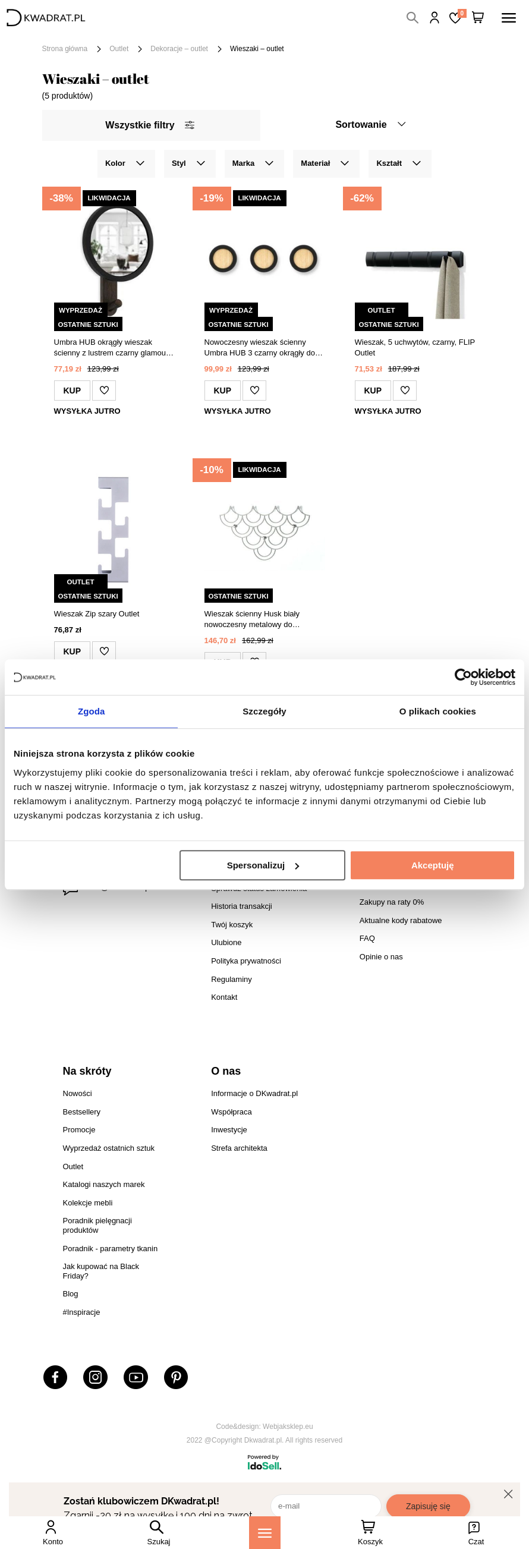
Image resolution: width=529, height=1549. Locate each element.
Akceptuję (432, 865)
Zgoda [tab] (91, 711)
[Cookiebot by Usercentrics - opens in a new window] (463, 677)
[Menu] (265, 1532)
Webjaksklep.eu (288, 1426)
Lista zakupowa (462, 13)
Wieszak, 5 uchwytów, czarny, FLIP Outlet (415, 347)
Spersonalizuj (263, 865)
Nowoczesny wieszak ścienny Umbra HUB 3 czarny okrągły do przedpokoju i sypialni (259, 348)
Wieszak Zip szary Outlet (97, 613)
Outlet (118, 49)
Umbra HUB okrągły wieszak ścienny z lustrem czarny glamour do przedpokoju (111, 348)
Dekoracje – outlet (179, 49)
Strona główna (65, 49)
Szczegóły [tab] (264, 711)
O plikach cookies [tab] (437, 711)
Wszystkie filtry (149, 125)
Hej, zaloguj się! (434, 18)
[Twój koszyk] (478, 18)
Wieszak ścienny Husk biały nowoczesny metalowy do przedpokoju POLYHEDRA (252, 619)
